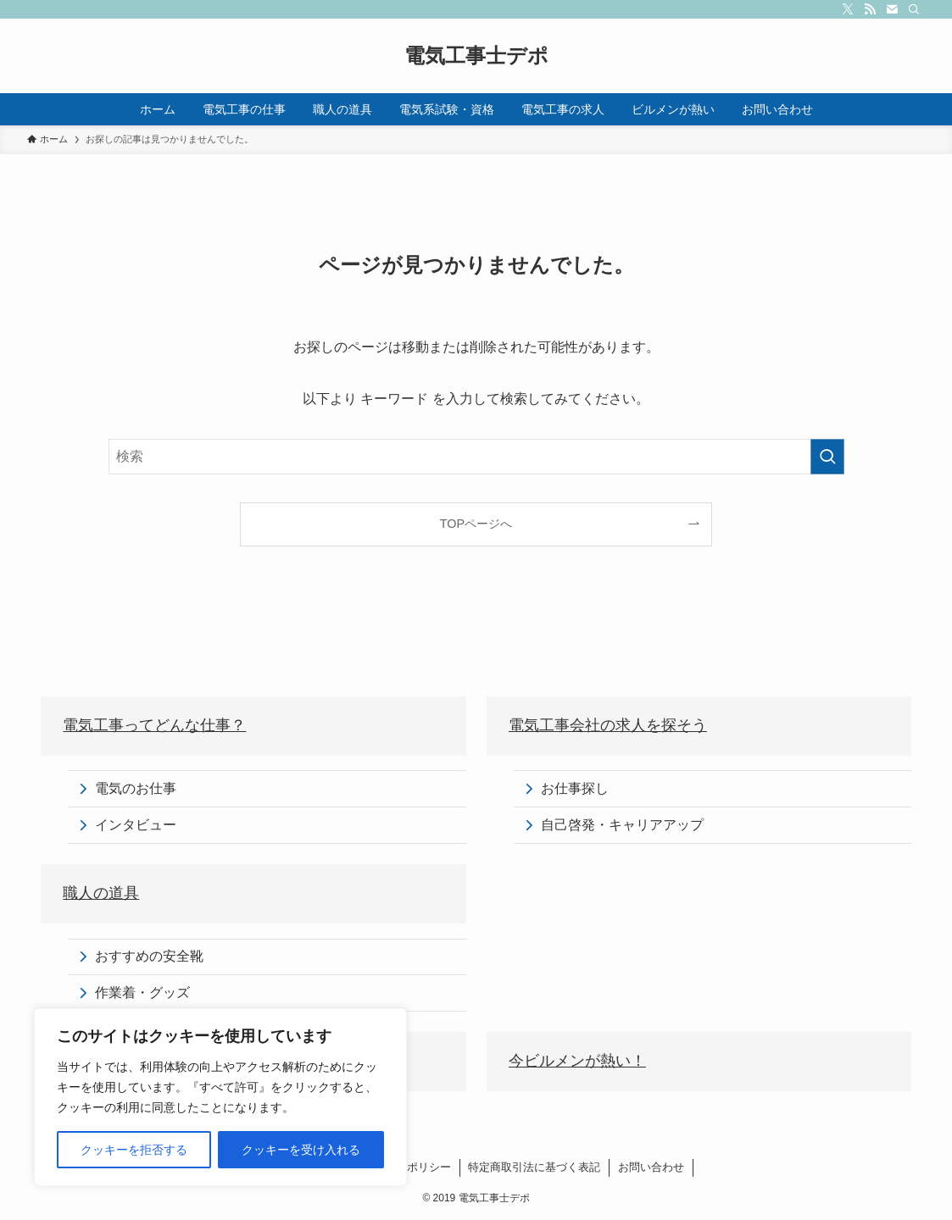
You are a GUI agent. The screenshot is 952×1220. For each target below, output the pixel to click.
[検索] (914, 9)
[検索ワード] (476, 456)
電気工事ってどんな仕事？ (154, 725)
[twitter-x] (848, 9)
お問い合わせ (651, 1167)
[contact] (892, 9)
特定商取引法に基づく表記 (534, 1167)
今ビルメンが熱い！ (577, 1060)
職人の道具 (101, 892)
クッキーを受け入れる (301, 1149)
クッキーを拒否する (134, 1149)
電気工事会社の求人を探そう (608, 725)
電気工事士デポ (476, 56)
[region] (220, 1097)
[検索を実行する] (827, 456)
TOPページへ (476, 523)
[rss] (870, 9)
